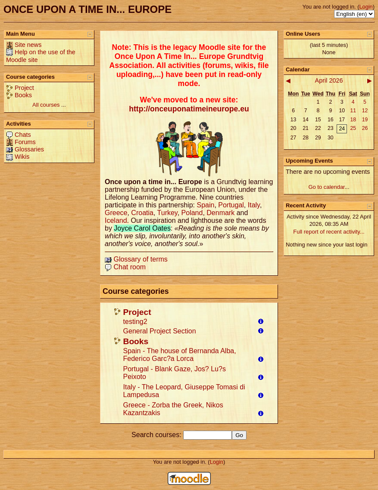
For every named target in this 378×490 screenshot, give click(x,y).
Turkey (167, 212)
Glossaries (29, 149)
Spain (205, 205)
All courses (45, 105)
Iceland (116, 220)
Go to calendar (326, 187)
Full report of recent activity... (328, 231)
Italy (254, 205)
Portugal (231, 205)
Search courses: (157, 434)
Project (24, 87)
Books (23, 95)
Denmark (220, 212)
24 (342, 129)
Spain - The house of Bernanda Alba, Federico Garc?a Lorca (179, 354)
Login (365, 6)
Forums (25, 142)
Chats (23, 134)
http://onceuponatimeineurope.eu (189, 109)
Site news (28, 44)
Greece (116, 212)
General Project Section (159, 331)
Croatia (142, 212)
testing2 (135, 321)
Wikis (22, 156)
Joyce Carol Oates (142, 228)
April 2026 (329, 80)
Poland (192, 212)
